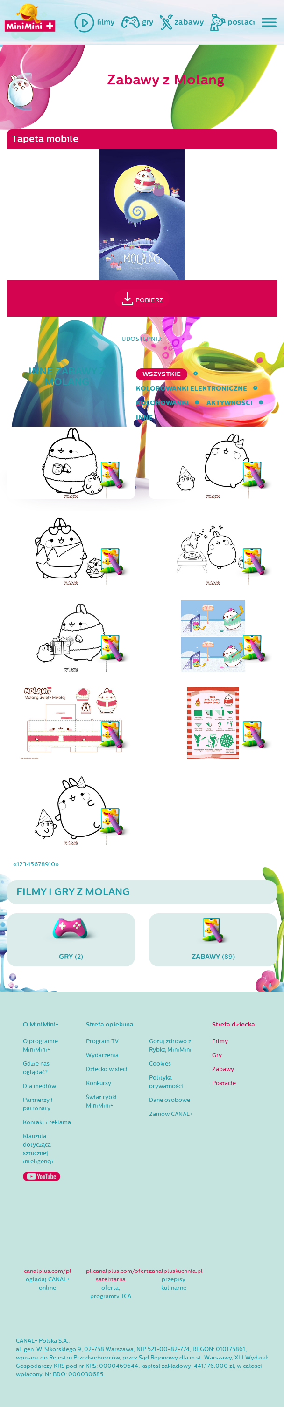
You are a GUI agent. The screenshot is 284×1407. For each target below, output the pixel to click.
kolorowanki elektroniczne (191, 388)
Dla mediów (39, 1086)
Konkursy (98, 1083)
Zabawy (223, 1069)
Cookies (160, 1064)
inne (144, 417)
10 (52, 864)
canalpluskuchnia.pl (176, 1271)
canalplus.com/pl (47, 1271)
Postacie (224, 1083)
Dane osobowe (169, 1100)
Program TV (102, 1041)
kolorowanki (162, 403)
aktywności (229, 403)
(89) (213, 939)
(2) (71, 939)
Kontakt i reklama (47, 1122)
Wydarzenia (102, 1055)
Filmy (220, 1041)
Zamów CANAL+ (170, 1114)
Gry (217, 1055)
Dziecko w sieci (107, 1069)
